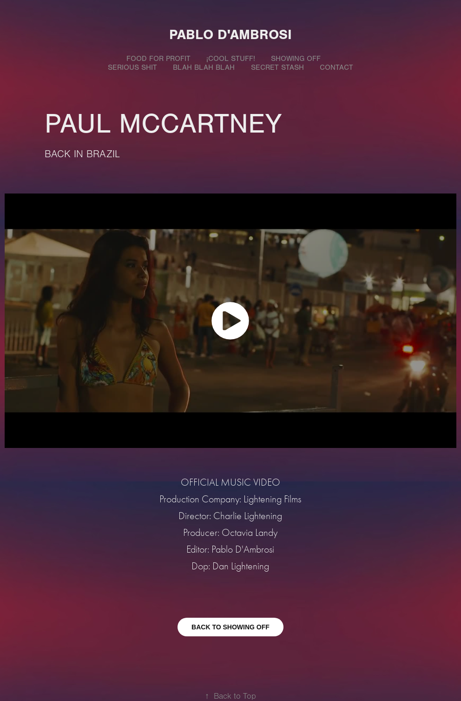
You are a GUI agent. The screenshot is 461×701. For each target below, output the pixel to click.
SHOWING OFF (296, 58)
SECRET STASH (277, 67)
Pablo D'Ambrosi (230, 35)
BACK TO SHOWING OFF (230, 627)
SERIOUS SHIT (132, 67)
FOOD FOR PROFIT (158, 58)
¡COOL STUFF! (230, 58)
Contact (336, 67)
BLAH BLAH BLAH (204, 67)
